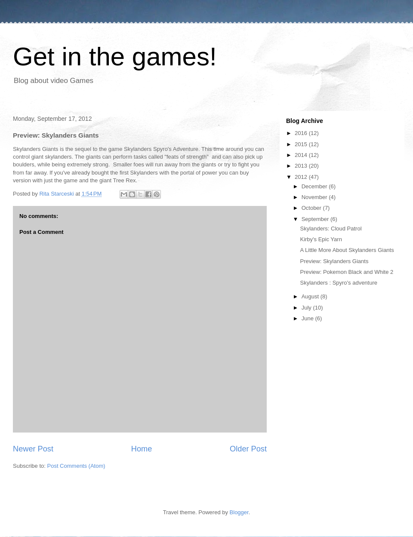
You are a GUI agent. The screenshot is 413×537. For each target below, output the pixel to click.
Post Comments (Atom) (76, 466)
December (315, 186)
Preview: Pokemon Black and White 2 (346, 272)
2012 (302, 177)
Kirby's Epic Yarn (321, 239)
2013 (302, 166)
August (311, 296)
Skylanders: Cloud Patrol (330, 228)
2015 (302, 144)
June (308, 318)
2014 (302, 155)
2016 (302, 133)
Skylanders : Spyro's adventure (338, 282)
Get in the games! (115, 56)
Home (141, 449)
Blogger (239, 512)
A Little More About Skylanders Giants (347, 250)
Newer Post (33, 449)
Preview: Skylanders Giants (334, 261)
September (316, 219)
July (307, 307)
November (315, 197)
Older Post (248, 449)
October (312, 208)
